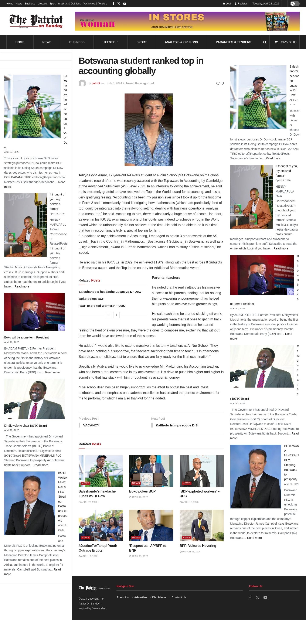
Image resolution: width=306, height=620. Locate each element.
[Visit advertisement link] (187, 21)
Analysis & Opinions (69, 3)
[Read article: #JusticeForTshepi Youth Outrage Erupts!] (101, 526)
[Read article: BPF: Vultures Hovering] (202, 526)
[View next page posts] (116, 315)
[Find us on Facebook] (250, 597)
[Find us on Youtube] (265, 597)
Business (30, 3)
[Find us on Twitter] (257, 597)
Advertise (140, 597)
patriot (96, 83)
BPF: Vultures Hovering (198, 546)
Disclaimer (159, 597)
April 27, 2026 (88, 502)
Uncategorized (144, 83)
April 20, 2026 (138, 497)
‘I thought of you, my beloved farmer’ (287, 170)
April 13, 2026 (189, 502)
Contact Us (179, 597)
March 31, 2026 (190, 552)
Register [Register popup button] (241, 3)
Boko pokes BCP (91, 298)
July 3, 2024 (114, 83)
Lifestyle (42, 3)
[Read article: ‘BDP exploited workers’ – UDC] (202, 471)
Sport (53, 3)
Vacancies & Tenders (95, 3)
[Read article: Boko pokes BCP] (151, 471)
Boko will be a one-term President (26, 337)
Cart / (288, 42)
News (19, 3)
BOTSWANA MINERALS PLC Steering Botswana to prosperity (62, 496)
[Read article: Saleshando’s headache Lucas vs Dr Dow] (101, 471)
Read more (21, 286)
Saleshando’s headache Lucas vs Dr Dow (110, 291)
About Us (122, 597)
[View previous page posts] (109, 315)
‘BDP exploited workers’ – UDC (102, 305)
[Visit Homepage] (36, 21)
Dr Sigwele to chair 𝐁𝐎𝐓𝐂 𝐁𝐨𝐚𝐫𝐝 (25, 425)
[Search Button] (264, 42)
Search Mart (99, 608)
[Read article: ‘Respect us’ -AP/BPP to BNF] (151, 526)
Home (9, 3)
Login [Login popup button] (227, 3)
